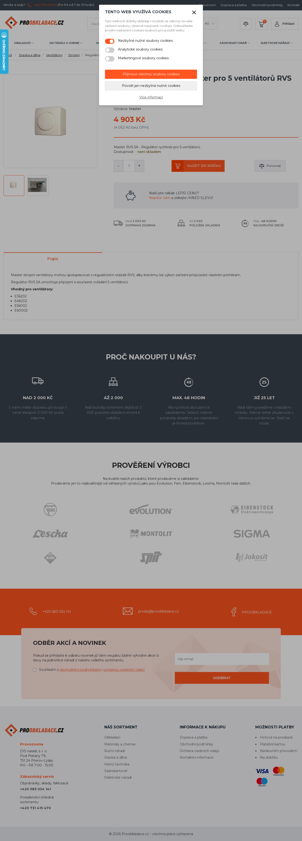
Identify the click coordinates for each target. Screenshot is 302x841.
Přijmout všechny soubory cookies (151, 74)
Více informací (151, 97)
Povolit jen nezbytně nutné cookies (151, 86)
